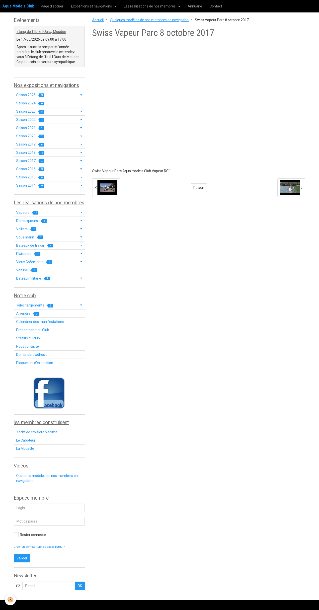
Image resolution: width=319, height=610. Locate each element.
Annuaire (195, 6)
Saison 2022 (30, 120)
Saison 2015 (30, 177)
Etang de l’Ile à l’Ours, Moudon (41, 31)
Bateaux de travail (34, 245)
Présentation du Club (32, 330)
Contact (216, 6)
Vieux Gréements (34, 262)
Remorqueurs (31, 221)
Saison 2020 (30, 136)
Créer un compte (24, 546)
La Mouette (25, 449)
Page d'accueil (52, 6)
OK (80, 586)
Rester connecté (30, 534)
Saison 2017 (30, 161)
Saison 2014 (30, 185)
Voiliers (26, 229)
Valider (21, 558)
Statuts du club (28, 338)
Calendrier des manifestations (40, 322)
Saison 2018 (30, 153)
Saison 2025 (30, 95)
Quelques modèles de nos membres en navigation (149, 20)
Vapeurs (27, 213)
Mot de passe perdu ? (51, 546)
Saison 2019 (30, 144)
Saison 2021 (30, 128)
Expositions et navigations (92, 6)
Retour (198, 188)
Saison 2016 (30, 169)
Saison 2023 (30, 111)
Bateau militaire (33, 278)
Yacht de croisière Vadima (36, 432)
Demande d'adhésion (33, 355)
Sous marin (29, 237)
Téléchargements (34, 305)
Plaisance (28, 254)
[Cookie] (10, 599)
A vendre (27, 313)
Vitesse (26, 270)
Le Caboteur (25, 440)
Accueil (98, 20)
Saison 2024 (30, 103)
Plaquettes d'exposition (34, 363)
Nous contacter (28, 346)
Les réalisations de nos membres (150, 6)
